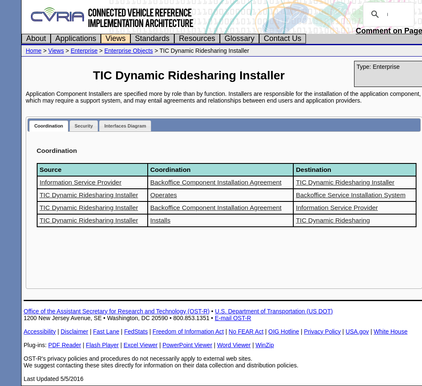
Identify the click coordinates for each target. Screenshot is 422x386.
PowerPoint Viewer (187, 345)
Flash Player (102, 345)
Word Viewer (234, 345)
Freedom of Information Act (188, 331)
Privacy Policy (322, 331)
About (36, 38)
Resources (197, 38)
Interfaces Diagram (125, 125)
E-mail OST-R (233, 318)
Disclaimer (74, 331)
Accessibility (40, 331)
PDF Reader (64, 345)
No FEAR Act (246, 331)
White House (391, 331)
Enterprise (83, 50)
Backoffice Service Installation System (351, 194)
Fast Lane (106, 331)
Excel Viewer (141, 345)
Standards (152, 38)
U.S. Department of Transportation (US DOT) (274, 311)
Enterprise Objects (128, 50)
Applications (75, 38)
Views (116, 38)
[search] (387, 14)
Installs (160, 220)
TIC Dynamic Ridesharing (333, 220)
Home (33, 50)
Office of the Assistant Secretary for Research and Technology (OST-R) (117, 311)
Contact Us (282, 38)
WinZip (264, 345)
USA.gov (357, 331)
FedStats (136, 331)
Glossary (239, 38)
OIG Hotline (283, 331)
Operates (163, 194)
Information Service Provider (81, 182)
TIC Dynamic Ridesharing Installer (345, 182)
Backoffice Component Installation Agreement (215, 182)
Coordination (48, 125)
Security (84, 125)
